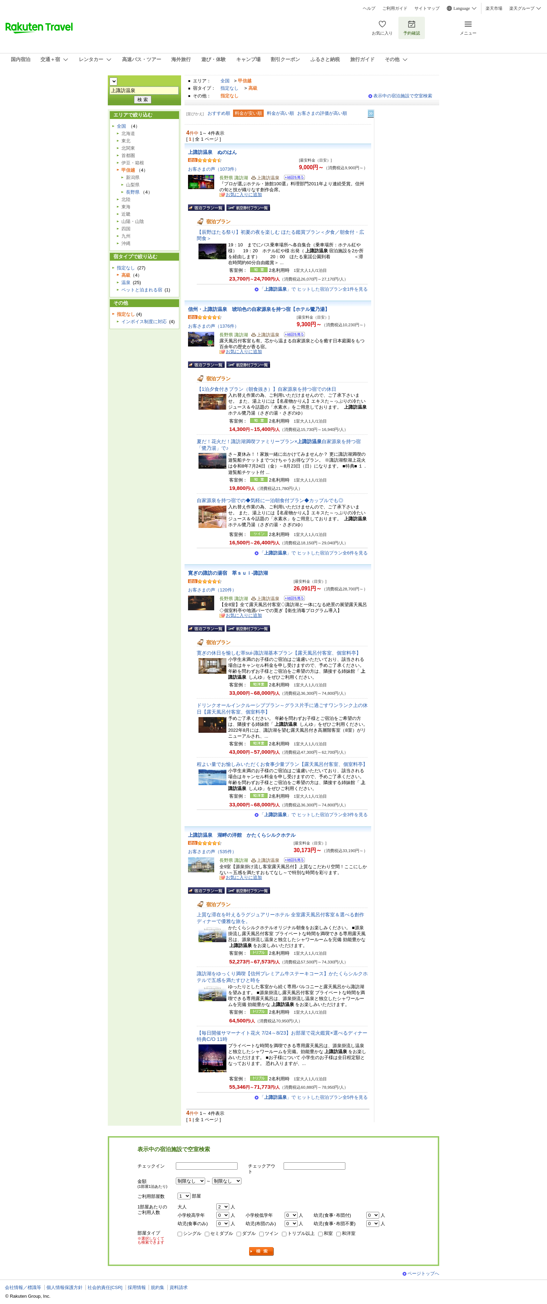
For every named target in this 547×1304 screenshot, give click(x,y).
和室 (328, 1233)
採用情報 (137, 1287)
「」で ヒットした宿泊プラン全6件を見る (314, 553)
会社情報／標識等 (23, 1287)
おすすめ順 (219, 113)
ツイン (271, 1233)
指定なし (229, 88)
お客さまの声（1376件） (213, 326)
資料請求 (179, 1287)
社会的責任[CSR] (105, 1287)
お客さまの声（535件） (212, 851)
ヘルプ (369, 8)
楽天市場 (494, 8)
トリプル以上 (301, 1233)
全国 (225, 80)
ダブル (249, 1233)
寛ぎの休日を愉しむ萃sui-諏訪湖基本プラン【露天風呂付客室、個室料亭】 (279, 653)
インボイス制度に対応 (144, 321)
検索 (261, 1251)
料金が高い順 (280, 113)
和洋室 (348, 1233)
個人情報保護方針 (64, 1287)
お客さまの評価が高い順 (322, 113)
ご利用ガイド (394, 8)
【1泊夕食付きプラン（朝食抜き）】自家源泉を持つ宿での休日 (266, 389)
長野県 (133, 192)
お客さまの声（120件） (212, 590)
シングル (192, 1233)
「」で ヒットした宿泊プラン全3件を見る (314, 814)
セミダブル (221, 1233)
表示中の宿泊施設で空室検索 (402, 95)
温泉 (125, 282)
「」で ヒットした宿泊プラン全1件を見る (314, 289)
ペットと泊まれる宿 (141, 289)
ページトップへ (423, 1273)
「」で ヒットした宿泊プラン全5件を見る (314, 1097)
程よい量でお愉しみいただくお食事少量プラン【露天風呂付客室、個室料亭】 (282, 764)
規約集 (157, 1287)
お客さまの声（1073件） (213, 169)
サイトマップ (427, 8)
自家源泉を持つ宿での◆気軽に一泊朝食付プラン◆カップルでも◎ (270, 500)
